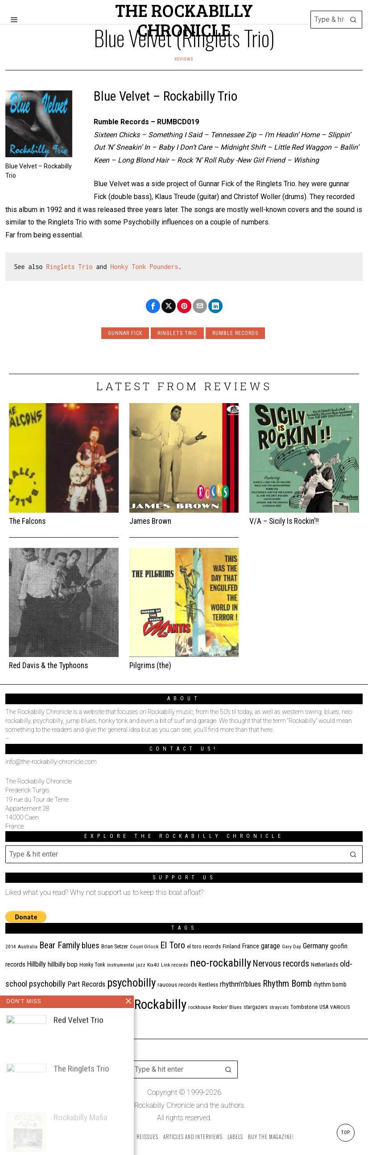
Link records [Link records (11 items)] (174, 965)
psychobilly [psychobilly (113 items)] (131, 982)
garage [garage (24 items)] (270, 946)
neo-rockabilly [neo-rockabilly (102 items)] (220, 962)
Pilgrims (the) (150, 665)
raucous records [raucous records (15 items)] (177, 984)
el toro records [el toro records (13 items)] (204, 946)
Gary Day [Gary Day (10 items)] (291, 947)
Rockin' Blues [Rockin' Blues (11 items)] (227, 1007)
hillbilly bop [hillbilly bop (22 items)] (63, 964)
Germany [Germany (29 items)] (315, 945)
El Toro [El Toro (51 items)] (172, 945)
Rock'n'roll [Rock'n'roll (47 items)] (114, 1006)
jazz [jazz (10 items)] (140, 965)
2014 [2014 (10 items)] (10, 947)
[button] (353, 20)
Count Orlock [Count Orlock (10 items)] (144, 947)
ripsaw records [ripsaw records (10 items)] (78, 1007)
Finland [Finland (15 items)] (231, 946)
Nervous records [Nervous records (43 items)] (281, 964)
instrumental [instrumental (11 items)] (120, 965)
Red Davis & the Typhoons (48, 665)
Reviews (184, 59)
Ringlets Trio (69, 266)
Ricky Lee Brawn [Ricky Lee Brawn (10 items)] (43, 1007)
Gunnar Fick (125, 333)
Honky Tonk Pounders (144, 266)
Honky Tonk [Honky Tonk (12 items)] (92, 965)
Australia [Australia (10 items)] (27, 947)
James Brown (150, 521)
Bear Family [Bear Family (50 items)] (59, 945)
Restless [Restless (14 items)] (208, 984)
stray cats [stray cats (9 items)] (279, 1007)
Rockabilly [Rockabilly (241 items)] (160, 1004)
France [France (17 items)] (250, 946)
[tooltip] (153, 306)
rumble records (235, 333)
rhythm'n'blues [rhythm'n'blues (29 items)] (240, 984)
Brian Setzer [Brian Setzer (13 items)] (114, 946)
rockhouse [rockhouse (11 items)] (199, 1007)
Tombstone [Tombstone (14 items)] (304, 1007)
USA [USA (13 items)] (323, 1007)
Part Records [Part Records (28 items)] (86, 984)
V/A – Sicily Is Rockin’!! (284, 521)
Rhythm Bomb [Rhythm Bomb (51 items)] (287, 983)
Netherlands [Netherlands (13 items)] (324, 964)
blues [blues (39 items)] (90, 946)
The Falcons (27, 521)
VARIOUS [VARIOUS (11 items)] (340, 1007)
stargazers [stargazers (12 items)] (256, 1007)
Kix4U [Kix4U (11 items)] (153, 965)
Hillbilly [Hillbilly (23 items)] (36, 964)
